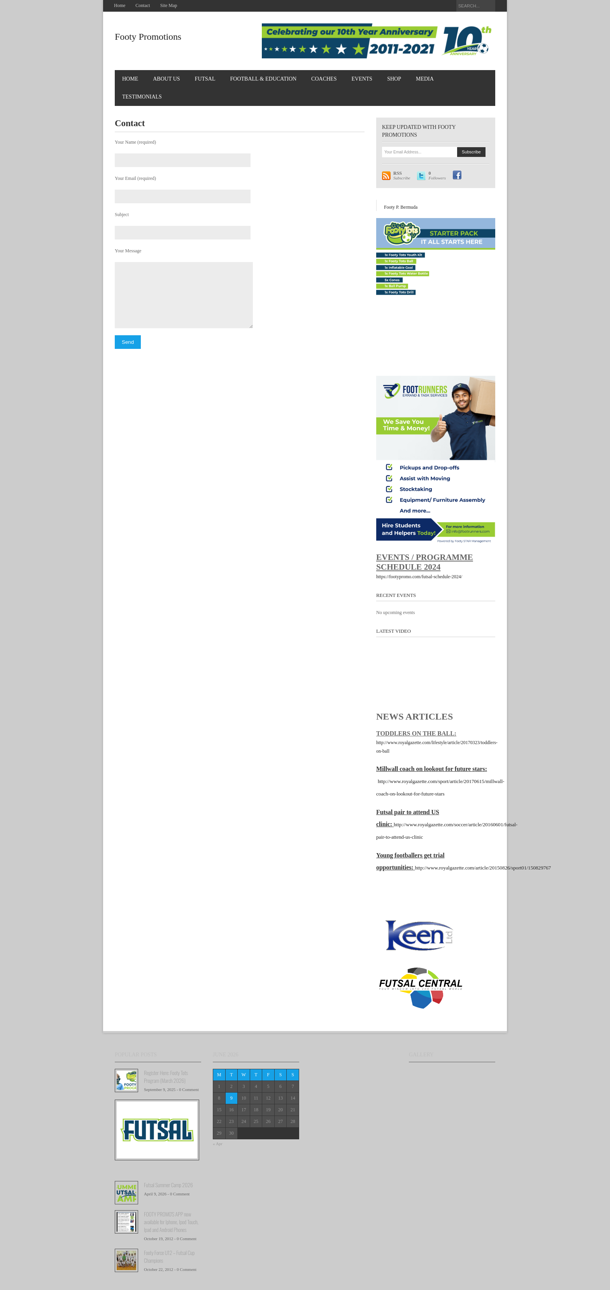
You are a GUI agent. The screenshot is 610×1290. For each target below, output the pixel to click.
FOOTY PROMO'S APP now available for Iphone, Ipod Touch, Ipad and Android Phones (171, 1222)
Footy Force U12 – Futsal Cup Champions (169, 1256)
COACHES (324, 79)
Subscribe (401, 175)
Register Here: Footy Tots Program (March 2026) (166, 1076)
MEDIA (425, 79)
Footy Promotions (148, 37)
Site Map (168, 5)
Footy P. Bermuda (400, 207)
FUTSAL (205, 79)
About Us (166, 79)
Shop (394, 79)
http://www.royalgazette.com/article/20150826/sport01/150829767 (483, 868)
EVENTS (361, 79)
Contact (142, 5)
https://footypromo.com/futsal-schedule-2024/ (419, 576)
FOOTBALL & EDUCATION (263, 79)
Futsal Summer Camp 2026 (168, 1185)
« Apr (218, 1143)
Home (119, 5)
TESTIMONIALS (142, 97)
